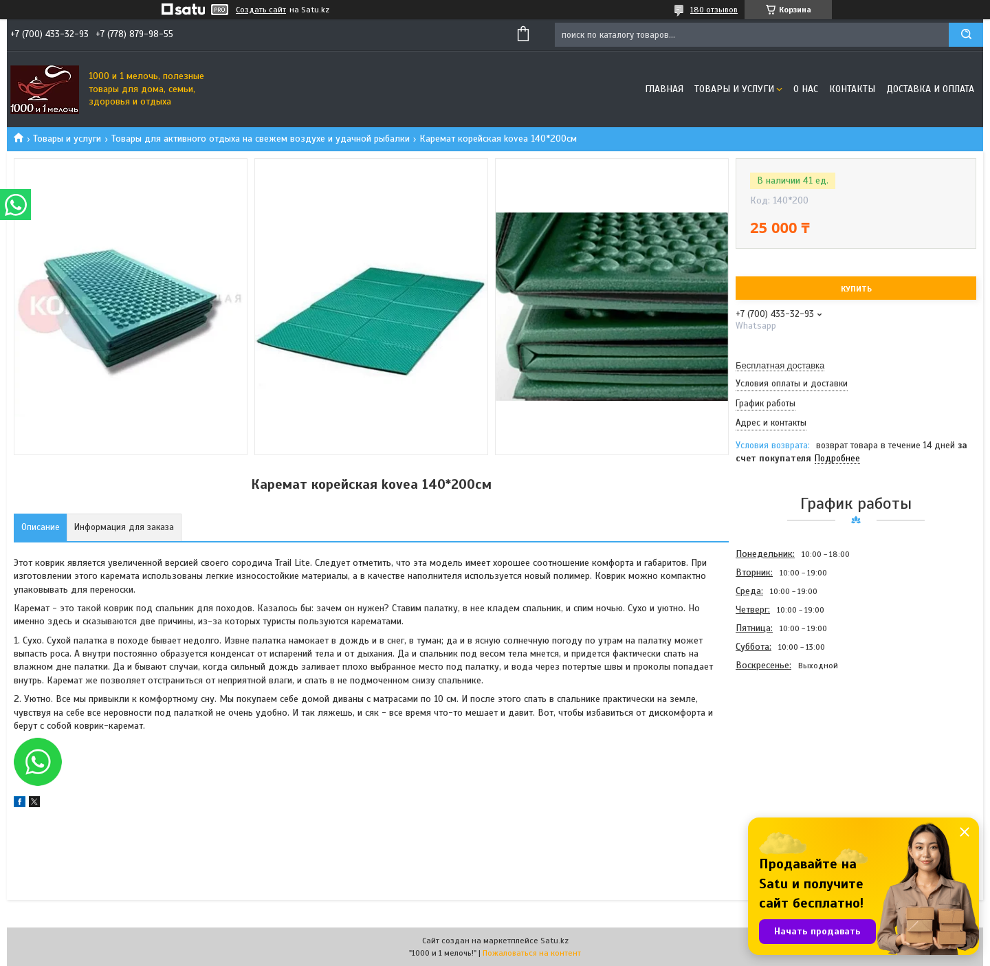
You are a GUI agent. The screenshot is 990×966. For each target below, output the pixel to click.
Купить (856, 289)
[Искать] (966, 35)
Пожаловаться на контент (532, 953)
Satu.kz (554, 940)
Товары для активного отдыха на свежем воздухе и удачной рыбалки (260, 138)
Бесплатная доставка (780, 365)
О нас (805, 89)
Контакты (852, 89)
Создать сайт (261, 9)
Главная (664, 89)
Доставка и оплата (930, 89)
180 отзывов (714, 9)
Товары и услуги (734, 89)
